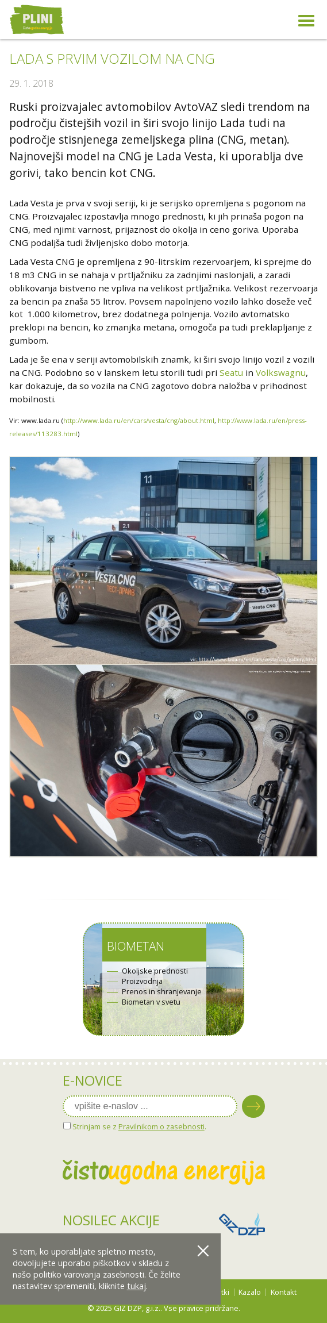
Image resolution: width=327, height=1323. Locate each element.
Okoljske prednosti (155, 971)
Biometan (135, 946)
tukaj (136, 1285)
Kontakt (284, 1292)
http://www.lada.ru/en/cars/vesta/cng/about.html (138, 420)
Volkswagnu (281, 372)
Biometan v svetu (151, 1002)
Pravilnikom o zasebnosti (161, 1126)
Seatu (231, 372)
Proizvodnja (142, 981)
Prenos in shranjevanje (162, 992)
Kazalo (249, 1292)
